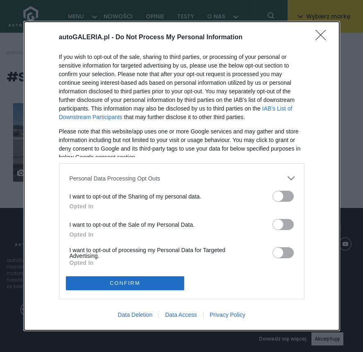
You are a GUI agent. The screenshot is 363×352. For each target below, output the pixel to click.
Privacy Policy (227, 314)
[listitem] (182, 178)
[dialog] (181, 176)
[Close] (323, 37)
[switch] (283, 196)
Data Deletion (135, 314)
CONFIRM (125, 283)
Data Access (181, 314)
